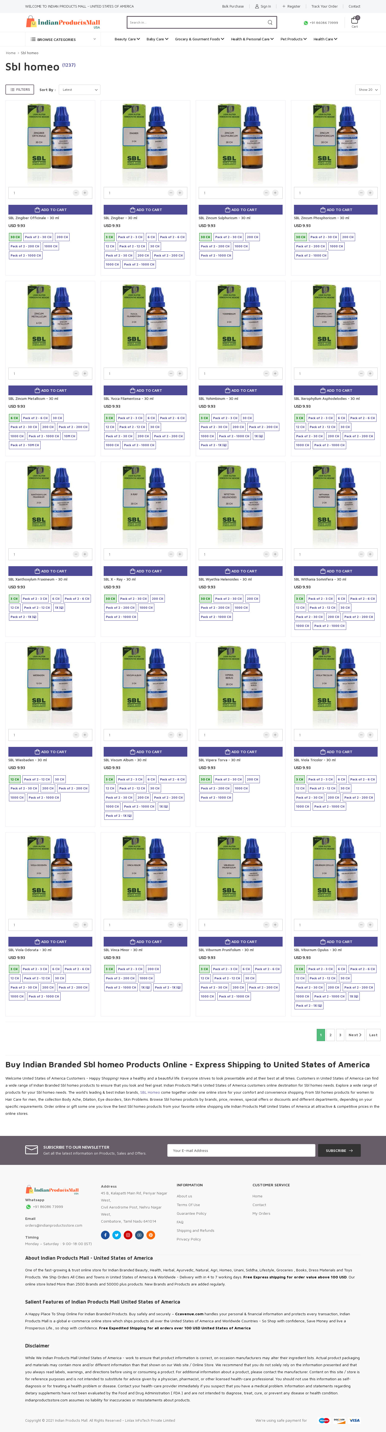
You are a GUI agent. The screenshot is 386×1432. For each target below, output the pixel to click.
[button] (63, 39)
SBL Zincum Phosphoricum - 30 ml (321, 218)
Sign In (263, 6)
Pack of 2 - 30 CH (38, 237)
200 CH (62, 237)
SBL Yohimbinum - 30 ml (218, 398)
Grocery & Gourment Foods (199, 39)
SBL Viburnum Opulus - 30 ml (318, 950)
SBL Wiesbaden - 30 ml (27, 760)
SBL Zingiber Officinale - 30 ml (33, 218)
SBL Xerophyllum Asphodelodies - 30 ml (327, 398)
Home (11, 53)
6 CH (151, 237)
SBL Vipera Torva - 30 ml (219, 760)
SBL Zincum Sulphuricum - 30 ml (224, 218)
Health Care (325, 39)
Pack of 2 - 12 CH (132, 246)
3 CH (109, 237)
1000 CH (50, 246)
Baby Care (157, 39)
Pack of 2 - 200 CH (25, 246)
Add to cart (53, 209)
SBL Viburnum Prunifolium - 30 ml (226, 950)
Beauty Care (127, 39)
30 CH (15, 237)
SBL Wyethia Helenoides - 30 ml (225, 579)
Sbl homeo (29, 53)
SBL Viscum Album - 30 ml (125, 760)
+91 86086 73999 (320, 23)
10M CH (69, 436)
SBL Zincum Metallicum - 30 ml (33, 398)
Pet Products (294, 39)
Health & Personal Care (252, 39)
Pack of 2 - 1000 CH (26, 255)
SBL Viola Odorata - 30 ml (29, 950)
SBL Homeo (150, 1092)
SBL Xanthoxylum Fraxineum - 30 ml (37, 579)
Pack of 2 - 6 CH (172, 237)
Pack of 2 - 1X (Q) (214, 445)
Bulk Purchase (233, 6)
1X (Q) (258, 436)
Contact (354, 6)
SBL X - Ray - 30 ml (120, 579)
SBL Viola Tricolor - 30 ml (315, 760)
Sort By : (48, 89)
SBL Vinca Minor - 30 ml (123, 950)
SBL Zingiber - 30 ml (120, 218)
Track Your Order (325, 6)
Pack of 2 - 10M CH (25, 445)
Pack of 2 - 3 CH (130, 237)
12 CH (110, 246)
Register (291, 6)
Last (373, 1034)
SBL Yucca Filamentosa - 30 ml (128, 398)
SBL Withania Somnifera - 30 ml (320, 579)
